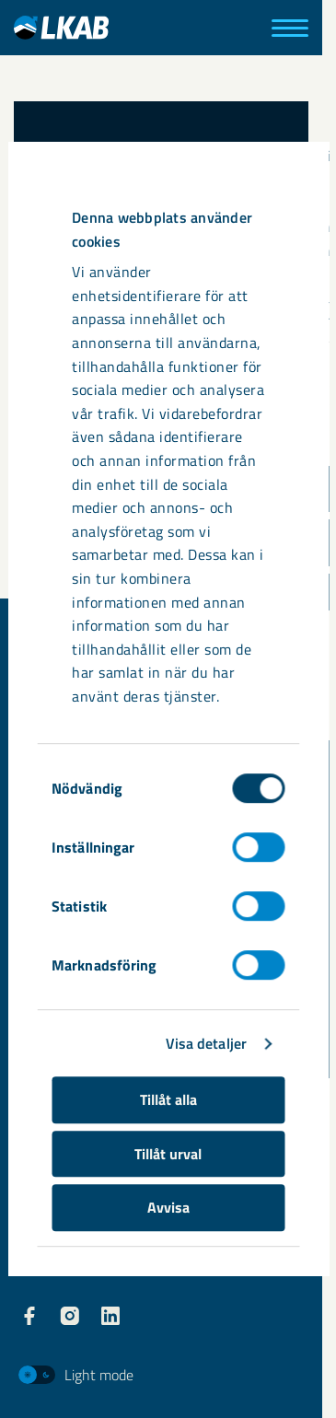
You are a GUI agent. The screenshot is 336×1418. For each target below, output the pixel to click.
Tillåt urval (168, 1154)
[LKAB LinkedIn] (110, 1316)
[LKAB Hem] (61, 27)
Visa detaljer (206, 1044)
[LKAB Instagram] (70, 1316)
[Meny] (290, 28)
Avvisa (168, 1207)
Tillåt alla (168, 1100)
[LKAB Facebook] (29, 1316)
